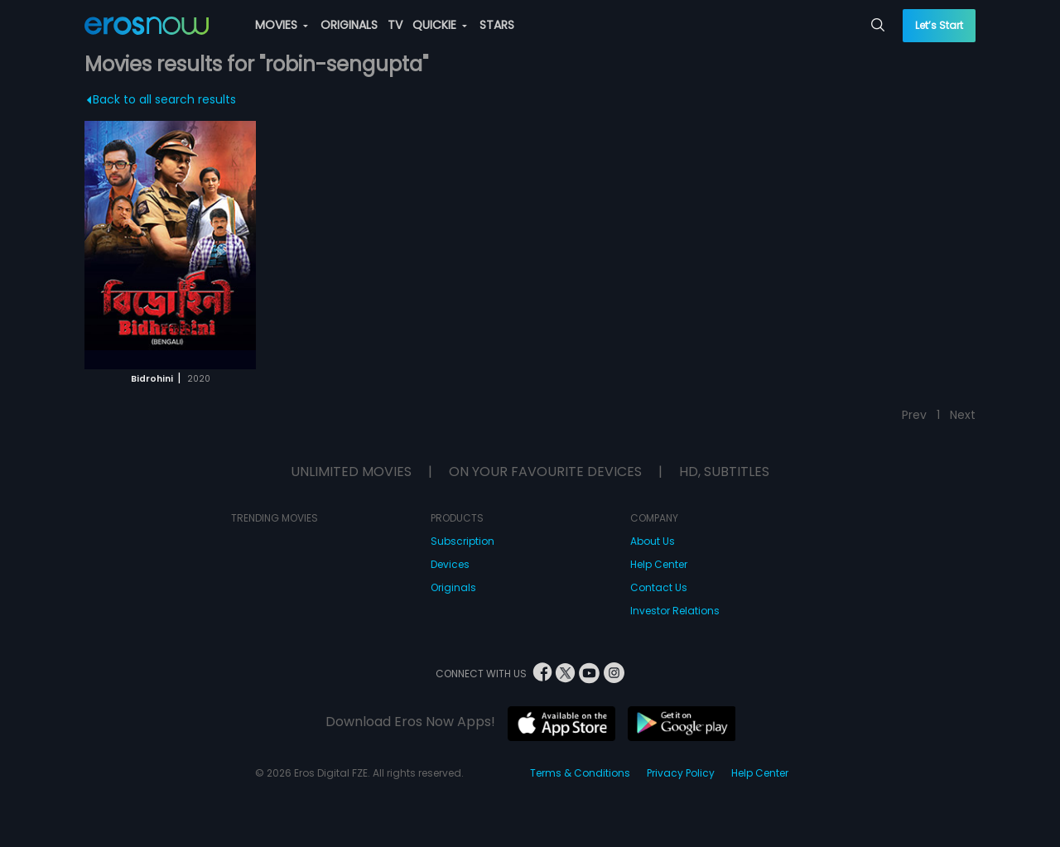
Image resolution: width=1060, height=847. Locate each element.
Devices (450, 564)
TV (395, 25)
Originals (453, 587)
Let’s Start (939, 25)
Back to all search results (162, 99)
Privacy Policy (681, 773)
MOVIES (281, 25)
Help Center (658, 564)
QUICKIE (439, 25)
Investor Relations (675, 611)
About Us (652, 541)
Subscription (462, 541)
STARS (496, 25)
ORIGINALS (349, 25)
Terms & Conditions (580, 773)
